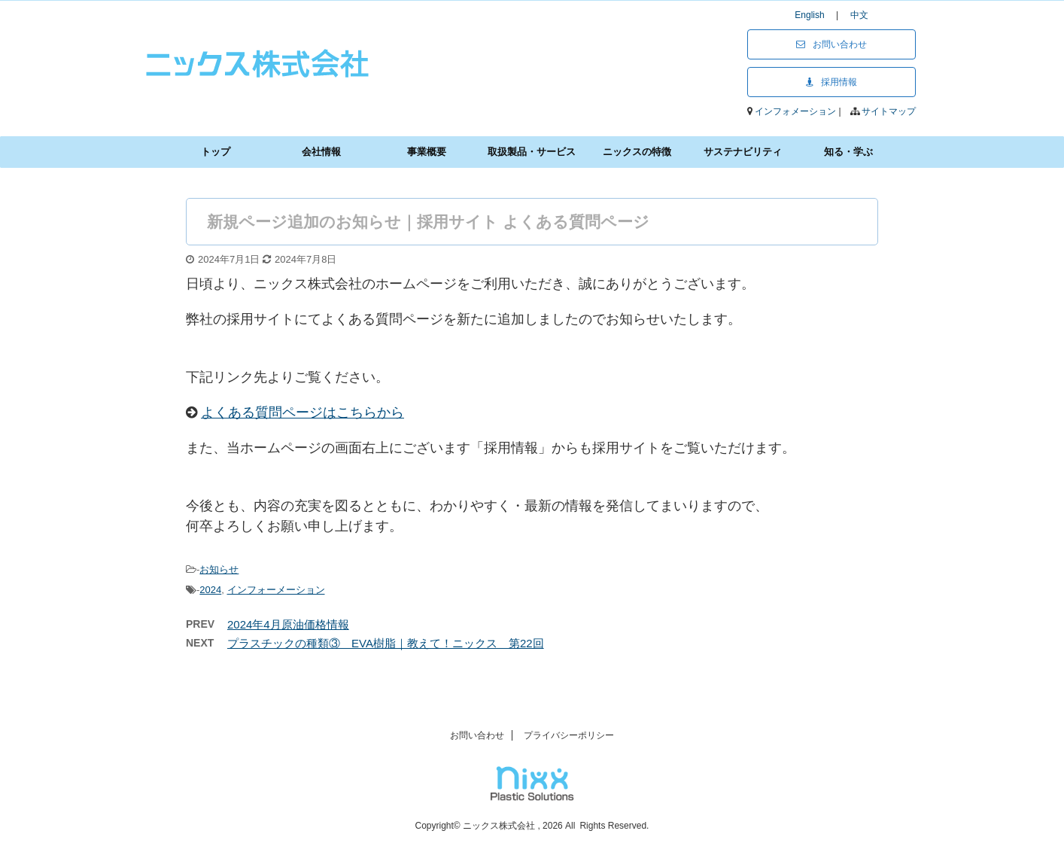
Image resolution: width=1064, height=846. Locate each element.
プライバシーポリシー (569, 735)
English (814, 15)
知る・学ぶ (848, 151)
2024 (210, 589)
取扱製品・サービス (532, 151)
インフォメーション (796, 111)
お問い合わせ (831, 44)
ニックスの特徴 (637, 151)
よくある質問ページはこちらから (302, 412)
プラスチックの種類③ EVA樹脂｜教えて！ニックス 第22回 (385, 643)
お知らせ (219, 569)
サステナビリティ (743, 151)
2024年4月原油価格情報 (288, 624)
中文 (859, 15)
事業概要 (426, 151)
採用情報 (831, 82)
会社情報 (321, 151)
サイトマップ (889, 111)
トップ (215, 151)
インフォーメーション (276, 589)
